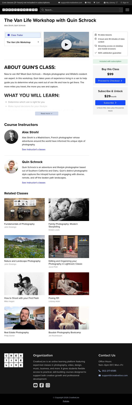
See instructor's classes (33, 149)
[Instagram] (48, 385)
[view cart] (97, 2)
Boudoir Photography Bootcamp (65, 332)
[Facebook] (41, 385)
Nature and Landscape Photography (22, 261)
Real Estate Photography (16, 332)
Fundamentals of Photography (19, 223)
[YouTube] (35, 385)
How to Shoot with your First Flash (21, 298)
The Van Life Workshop (18, 42)
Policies (66, 401)
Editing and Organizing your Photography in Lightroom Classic (65, 262)
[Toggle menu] (127, 9)
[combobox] (81, 9)
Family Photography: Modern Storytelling (63, 225)
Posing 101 (54, 298)
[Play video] (66, 44)
